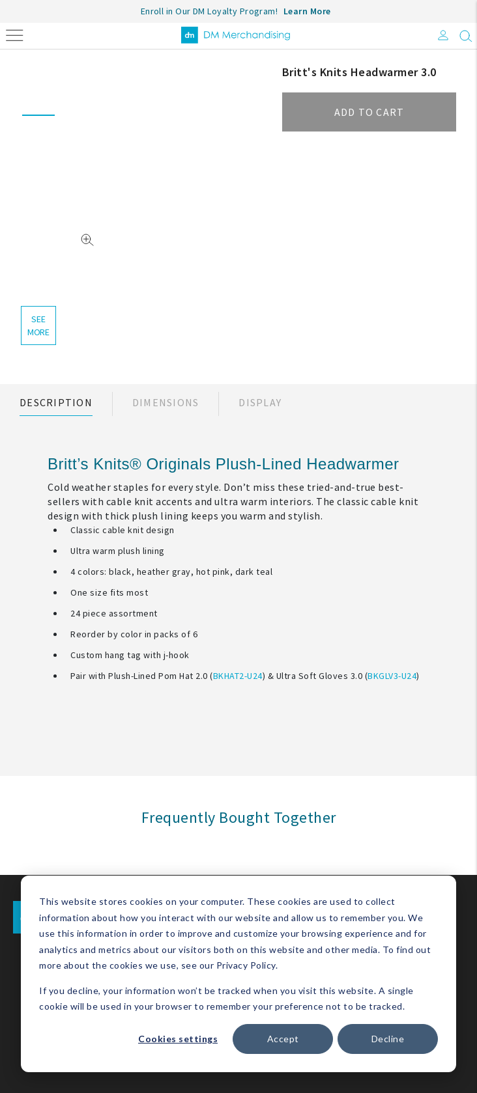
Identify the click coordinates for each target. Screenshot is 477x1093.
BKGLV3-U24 (392, 676)
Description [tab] (56, 402)
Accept (283, 1038)
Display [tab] (260, 402)
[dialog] (238, 974)
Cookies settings (178, 1038)
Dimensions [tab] (165, 402)
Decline (388, 1038)
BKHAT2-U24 (238, 676)
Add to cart (369, 111)
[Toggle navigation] (14, 34)
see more (38, 325)
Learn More (307, 11)
